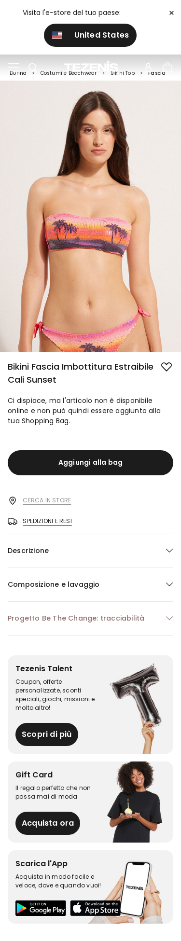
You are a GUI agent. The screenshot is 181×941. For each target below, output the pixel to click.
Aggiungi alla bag (90, 462)
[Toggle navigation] (13, 68)
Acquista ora (48, 823)
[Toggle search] (33, 68)
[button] (90, 551)
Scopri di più (47, 734)
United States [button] (90, 35)
